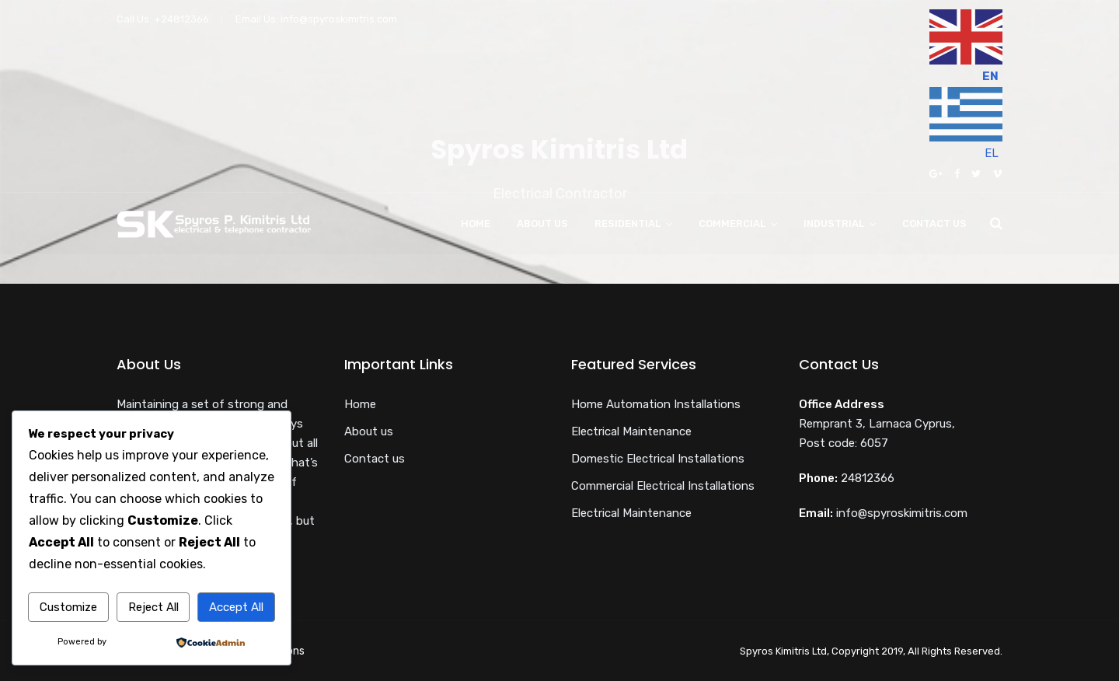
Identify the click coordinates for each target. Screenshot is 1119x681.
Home (475, 223)
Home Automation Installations (656, 404)
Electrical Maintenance (631, 431)
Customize (68, 607)
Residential (627, 223)
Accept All (236, 607)
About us (542, 223)
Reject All (153, 607)
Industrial (834, 223)
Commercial (732, 223)
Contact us (934, 223)
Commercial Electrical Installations (663, 486)
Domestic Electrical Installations (657, 459)
